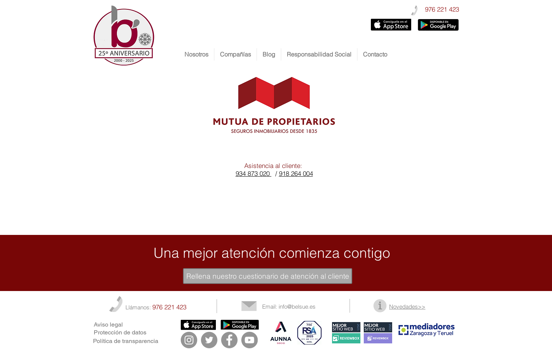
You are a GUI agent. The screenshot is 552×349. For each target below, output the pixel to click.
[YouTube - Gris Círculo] (249, 340)
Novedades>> (407, 306)
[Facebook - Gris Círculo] (229, 340)
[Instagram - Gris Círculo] (189, 340)
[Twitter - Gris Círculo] (209, 340)
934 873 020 (254, 173)
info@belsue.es (297, 306)
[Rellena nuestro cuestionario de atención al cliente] (267, 276)
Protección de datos (120, 332)
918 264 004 (296, 173)
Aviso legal (108, 324)
